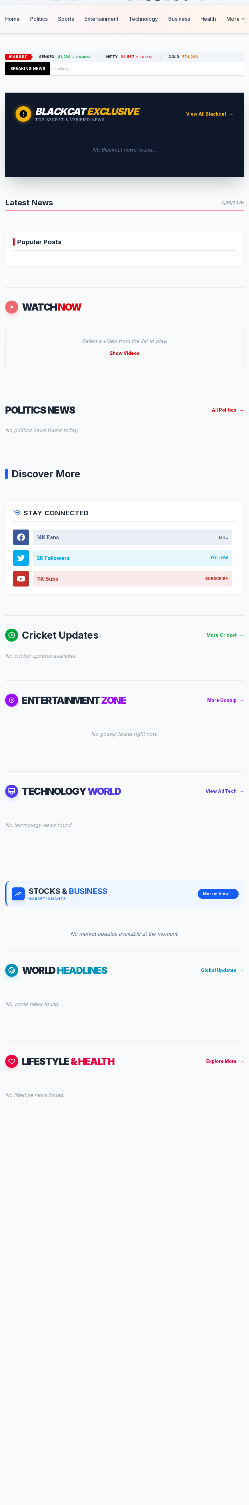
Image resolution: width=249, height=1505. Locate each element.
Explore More (225, 1061)
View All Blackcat (209, 114)
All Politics (228, 410)
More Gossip (225, 700)
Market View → (218, 893)
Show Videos (125, 353)
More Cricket (225, 635)
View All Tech (225, 791)
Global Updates (222, 970)
